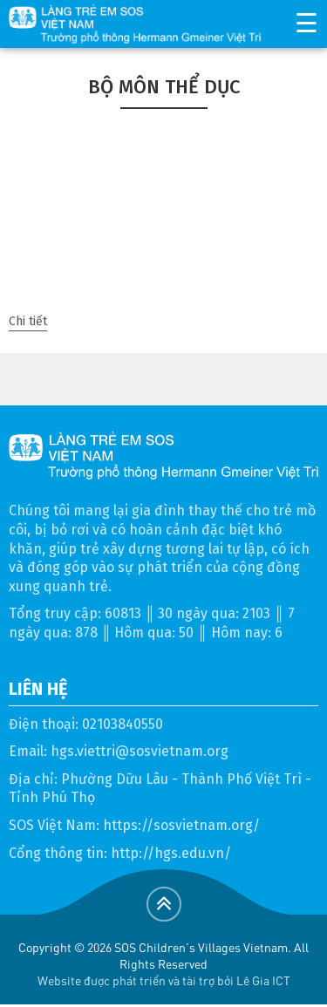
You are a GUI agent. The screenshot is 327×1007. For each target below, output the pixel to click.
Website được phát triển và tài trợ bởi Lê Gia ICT (163, 980)
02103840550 (122, 724)
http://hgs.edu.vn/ (171, 853)
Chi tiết (28, 321)
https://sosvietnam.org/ (181, 825)
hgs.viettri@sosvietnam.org (139, 751)
